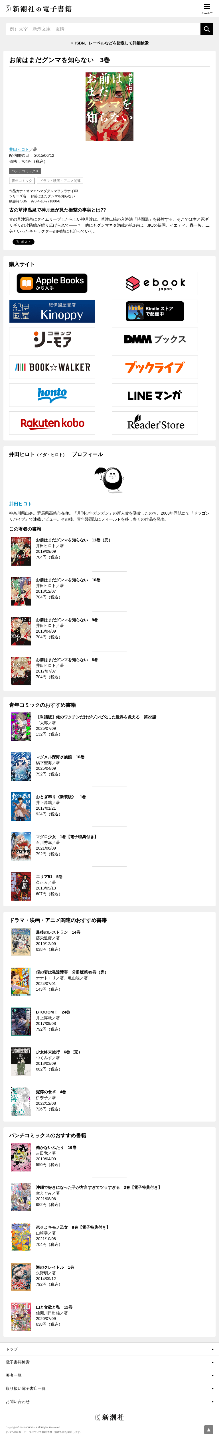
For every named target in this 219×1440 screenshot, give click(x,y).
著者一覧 (14, 1375)
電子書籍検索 (18, 1362)
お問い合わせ (18, 1401)
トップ (12, 1349)
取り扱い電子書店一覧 (26, 1388)
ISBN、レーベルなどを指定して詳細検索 (112, 43)
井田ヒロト (19, 149)
